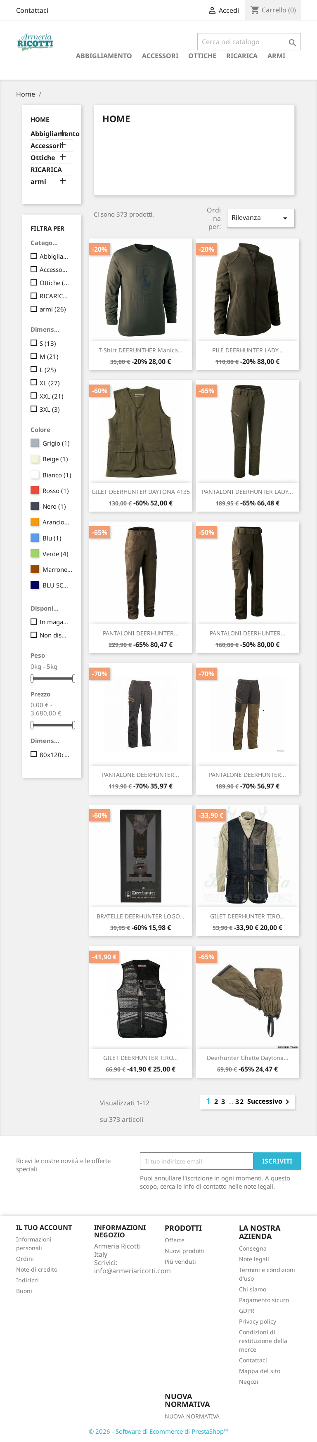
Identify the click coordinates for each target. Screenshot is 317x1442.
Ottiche (202, 55)
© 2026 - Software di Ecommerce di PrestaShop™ (159, 1431)
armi (276, 55)
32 (239, 1101)
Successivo (269, 1102)
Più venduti (180, 1261)
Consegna (253, 1248)
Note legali (254, 1259)
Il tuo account (44, 1227)
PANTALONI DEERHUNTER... (141, 633)
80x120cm (55, 755)
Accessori (160, 55)
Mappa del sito (259, 1371)
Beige (55, 459)
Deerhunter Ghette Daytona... (248, 1058)
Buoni (24, 1291)
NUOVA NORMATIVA (192, 1416)
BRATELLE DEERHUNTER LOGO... (141, 916)
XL (50, 383)
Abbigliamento (104, 55)
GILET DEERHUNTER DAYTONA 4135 (141, 492)
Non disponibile (55, 635)
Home (40, 119)
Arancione (58, 522)
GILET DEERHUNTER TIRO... (247, 916)
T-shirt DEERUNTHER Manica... (141, 350)
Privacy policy (257, 1321)
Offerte (175, 1240)
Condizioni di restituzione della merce (263, 1340)
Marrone (58, 569)
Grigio (56, 443)
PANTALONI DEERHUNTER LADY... (247, 492)
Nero (54, 506)
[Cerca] (249, 41)
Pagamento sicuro (264, 1300)
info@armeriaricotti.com (132, 1270)
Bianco (57, 475)
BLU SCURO (58, 585)
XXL (52, 396)
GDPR (246, 1311)
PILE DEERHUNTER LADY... (247, 350)
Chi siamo (252, 1289)
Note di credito (36, 1269)
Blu (52, 538)
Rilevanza (261, 218)
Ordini (25, 1259)
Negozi (248, 1381)
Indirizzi (27, 1280)
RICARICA (242, 55)
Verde (56, 554)
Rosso (56, 490)
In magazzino (55, 622)
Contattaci (32, 10)
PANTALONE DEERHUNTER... (140, 775)
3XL (50, 409)
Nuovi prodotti (185, 1251)
